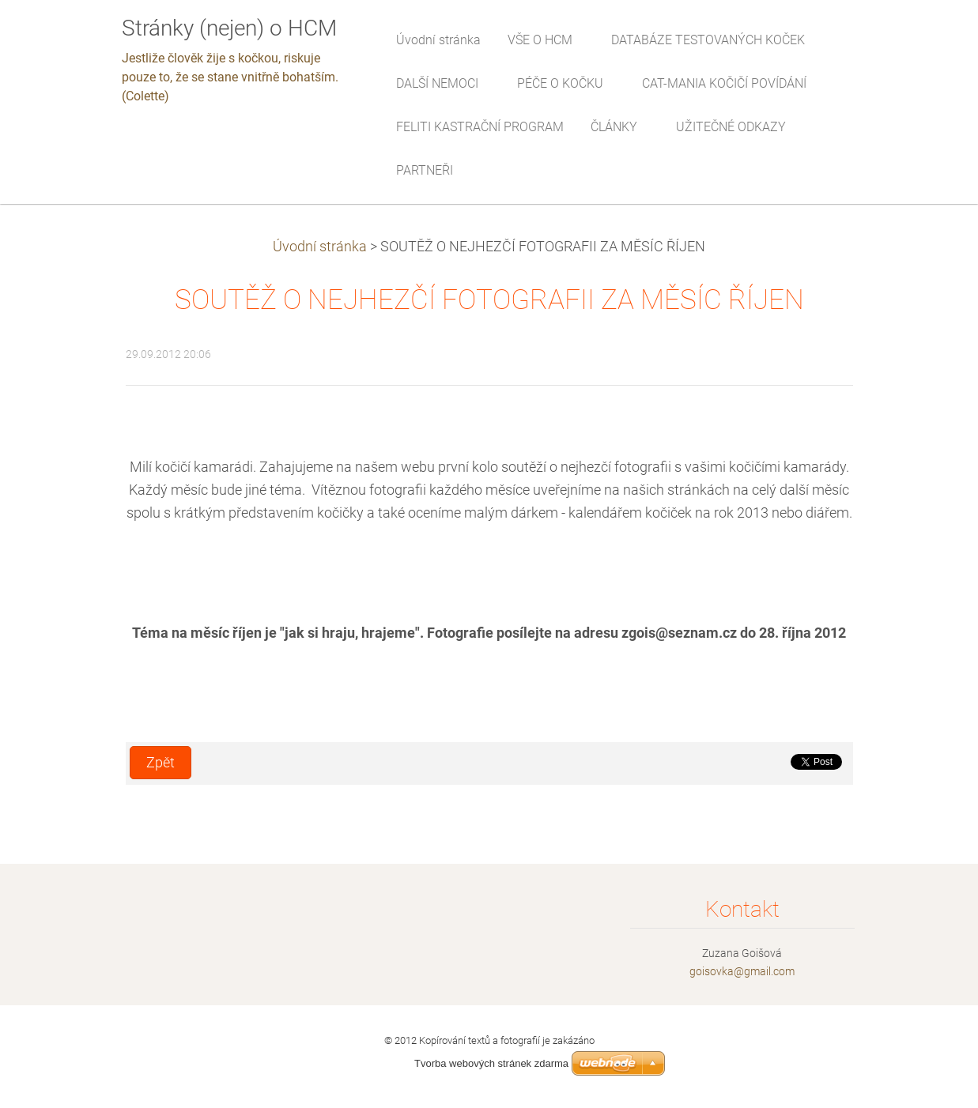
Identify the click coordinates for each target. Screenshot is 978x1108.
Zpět (160, 763)
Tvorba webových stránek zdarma (491, 1063)
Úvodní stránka (320, 246)
